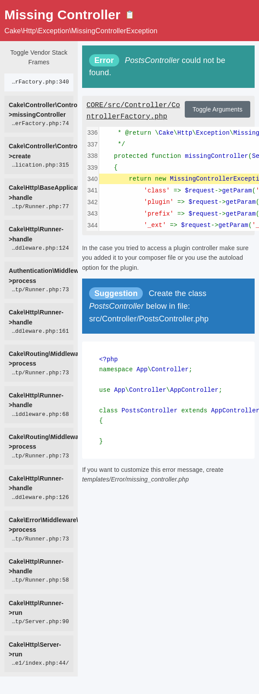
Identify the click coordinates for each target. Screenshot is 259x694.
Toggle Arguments (217, 109)
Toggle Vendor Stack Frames (38, 57)
